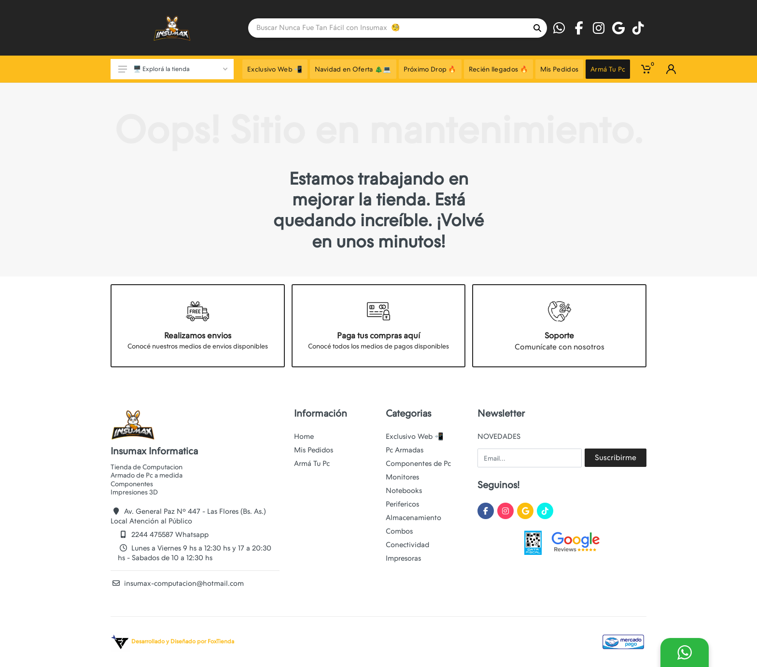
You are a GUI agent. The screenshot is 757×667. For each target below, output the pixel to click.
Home (304, 436)
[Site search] (388, 28)
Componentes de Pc (418, 463)
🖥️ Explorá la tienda (172, 68)
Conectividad (407, 545)
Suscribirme (615, 457)
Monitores (402, 477)
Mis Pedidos (313, 450)
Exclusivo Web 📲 (415, 436)
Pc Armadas (404, 450)
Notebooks (404, 490)
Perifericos (402, 504)
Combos (399, 531)
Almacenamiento (413, 518)
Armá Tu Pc (312, 463)
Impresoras (403, 558)
